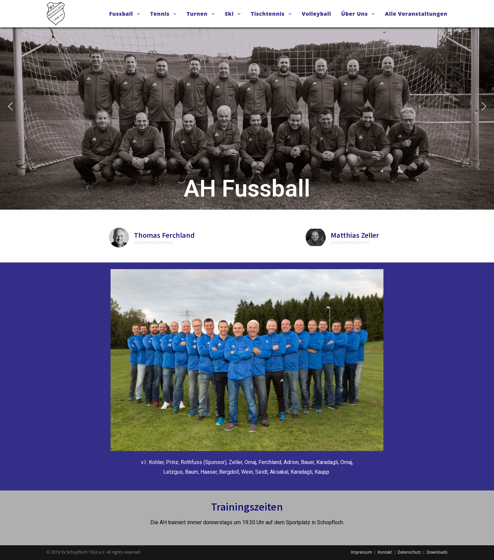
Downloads (437, 552)
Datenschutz (409, 552)
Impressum (361, 552)
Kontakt (384, 552)
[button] (10, 106)
